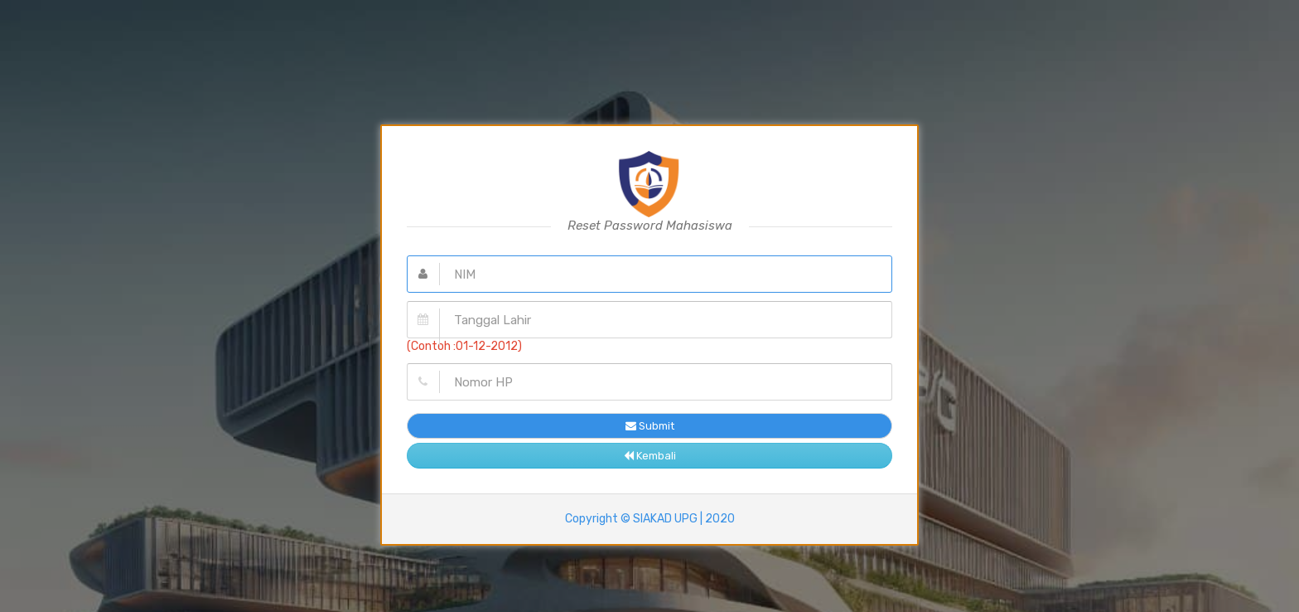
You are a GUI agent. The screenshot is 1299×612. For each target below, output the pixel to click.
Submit (649, 426)
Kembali (650, 455)
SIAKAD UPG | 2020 (684, 519)
